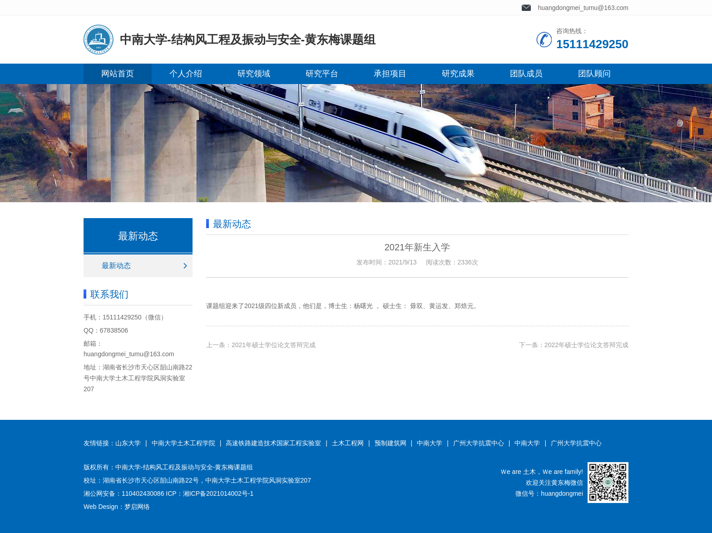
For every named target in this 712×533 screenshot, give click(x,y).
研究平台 (322, 73)
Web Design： (104, 506)
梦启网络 (137, 506)
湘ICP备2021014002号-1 (218, 493)
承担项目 (390, 73)
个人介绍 (185, 73)
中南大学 (429, 443)
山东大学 (128, 443)
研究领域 (253, 73)
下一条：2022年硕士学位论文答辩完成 (573, 345)
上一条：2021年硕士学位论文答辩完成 (261, 345)
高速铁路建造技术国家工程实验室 (273, 443)
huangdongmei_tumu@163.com (583, 7)
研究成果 (458, 73)
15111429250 (122, 317)
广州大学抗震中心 (478, 443)
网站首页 (117, 73)
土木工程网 (348, 443)
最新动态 (116, 265)
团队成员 (526, 73)
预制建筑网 (390, 443)
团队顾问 (594, 73)
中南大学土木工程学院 (183, 443)
